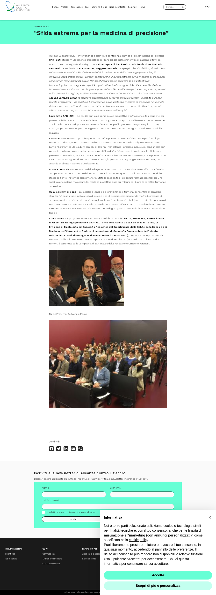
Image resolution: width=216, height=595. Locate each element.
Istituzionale (11, 559)
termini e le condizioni (82, 513)
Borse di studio (89, 559)
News (142, 7)
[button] (210, 517)
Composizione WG (51, 563)
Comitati (132, 7)
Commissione (49, 554)
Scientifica (10, 554)
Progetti (64, 7)
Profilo (55, 7)
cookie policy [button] (138, 540)
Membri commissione (52, 559)
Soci (87, 7)
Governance (77, 7)
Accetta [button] (158, 575)
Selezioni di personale (92, 554)
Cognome (115, 489)
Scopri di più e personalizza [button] (158, 586)
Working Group (99, 7)
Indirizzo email (50, 501)
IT (206, 7)
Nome (45, 489)
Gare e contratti (117, 7)
